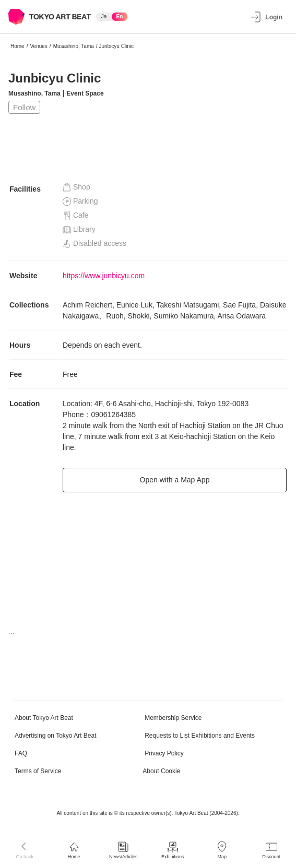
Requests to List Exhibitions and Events (200, 735)
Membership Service (173, 717)
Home (17, 46)
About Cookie (161, 771)
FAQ (21, 753)
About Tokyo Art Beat (44, 717)
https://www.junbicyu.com (104, 275)
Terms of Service (38, 771)
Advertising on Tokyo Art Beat (56, 735)
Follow (24, 107)
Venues (38, 46)
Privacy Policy (164, 753)
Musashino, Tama (73, 46)
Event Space (84, 93)
